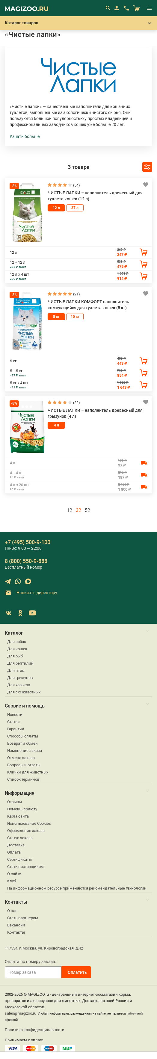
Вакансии (16, 925)
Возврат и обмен (22, 743)
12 (69, 510)
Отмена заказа (21, 757)
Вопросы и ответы (23, 765)
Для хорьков (18, 685)
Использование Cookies (29, 823)
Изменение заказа (24, 750)
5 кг (56, 317)
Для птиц (16, 670)
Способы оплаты (22, 736)
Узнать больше (25, 136)
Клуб (11, 881)
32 (78, 510)
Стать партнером (22, 918)
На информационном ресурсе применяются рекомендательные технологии (77, 888)
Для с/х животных (23, 692)
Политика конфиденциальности (34, 1030)
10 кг (75, 317)
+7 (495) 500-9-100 (27, 542)
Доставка (16, 845)
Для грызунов (20, 677)
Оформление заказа (26, 830)
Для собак (16, 641)
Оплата (14, 852)
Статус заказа (20, 838)
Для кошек (17, 649)
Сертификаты (19, 859)
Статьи (13, 721)
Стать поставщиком (25, 866)
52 (87, 510)
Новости (14, 714)
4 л (56, 425)
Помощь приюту (22, 809)
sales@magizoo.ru (20, 1013)
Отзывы (14, 802)
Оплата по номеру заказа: (30, 961)
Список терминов (23, 779)
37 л (74, 208)
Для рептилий (20, 663)
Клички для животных (27, 772)
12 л (56, 208)
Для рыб (15, 656)
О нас (12, 910)
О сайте (14, 874)
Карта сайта (18, 816)
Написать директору (31, 592)
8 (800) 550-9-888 (26, 561)
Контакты (16, 932)
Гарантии (15, 729)
